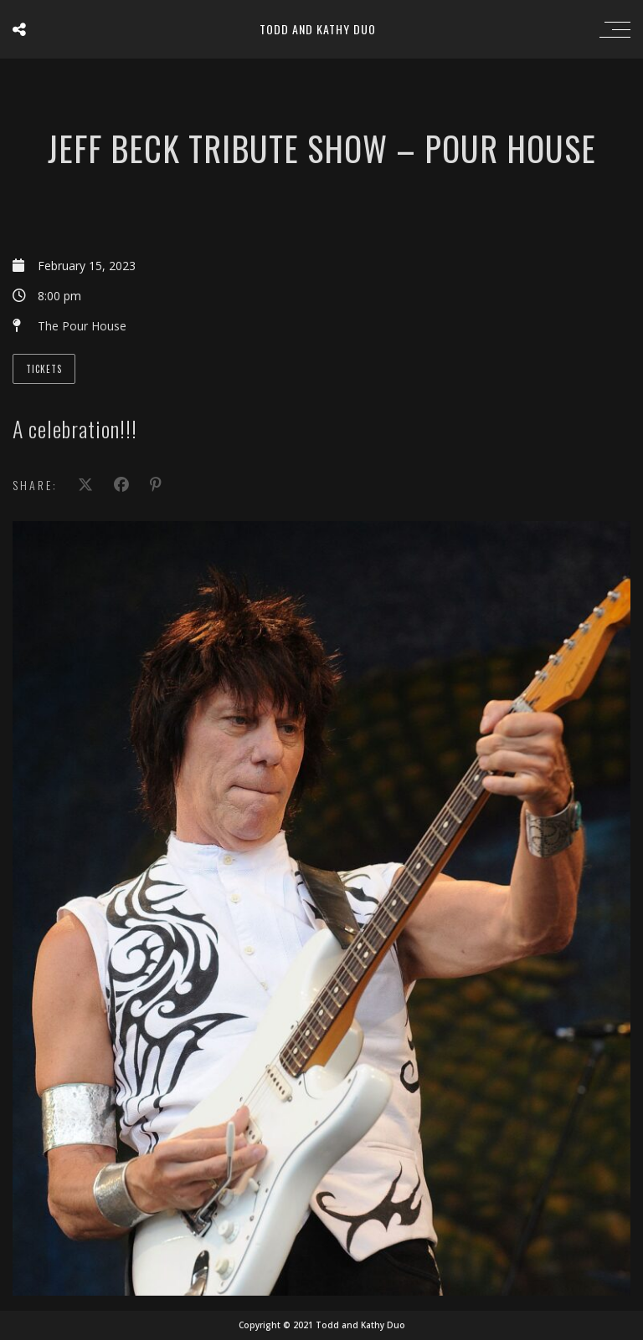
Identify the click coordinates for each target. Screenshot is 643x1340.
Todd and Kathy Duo (318, 29)
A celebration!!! (75, 428)
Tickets (44, 369)
